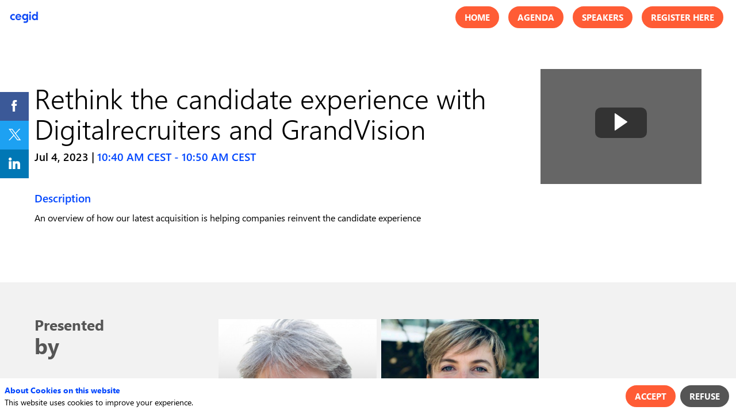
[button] (477, 17)
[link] (14, 106)
